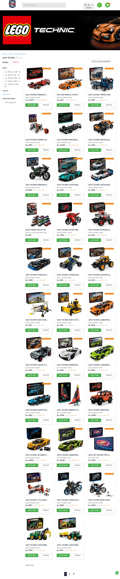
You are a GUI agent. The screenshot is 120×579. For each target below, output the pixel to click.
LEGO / (11, 54)
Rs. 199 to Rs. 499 (11, 72)
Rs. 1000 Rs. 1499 (11, 78)
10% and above (10, 102)
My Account (88, 6)
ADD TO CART (32, 105)
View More (6, 94)
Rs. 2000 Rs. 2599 (11, 84)
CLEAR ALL (15, 62)
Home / (5, 54)
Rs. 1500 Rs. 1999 (11, 81)
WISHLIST (46, 105)
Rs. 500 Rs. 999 (10, 75)
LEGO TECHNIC (20, 54)
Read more (30, 565)
